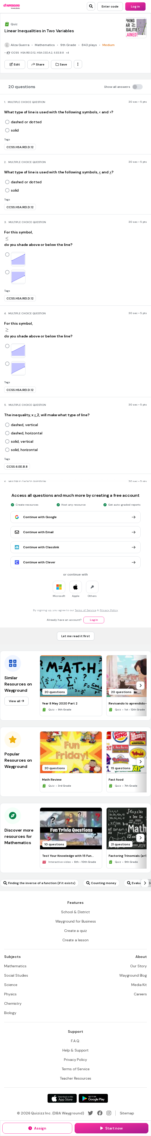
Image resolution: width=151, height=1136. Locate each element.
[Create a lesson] (75, 940)
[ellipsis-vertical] (78, 64)
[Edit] (14, 64)
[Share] (38, 64)
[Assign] (37, 1128)
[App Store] (62, 1098)
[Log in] (135, 6)
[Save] (61, 64)
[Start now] (111, 1128)
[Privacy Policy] (75, 1059)
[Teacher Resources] (75, 1078)
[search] (91, 6)
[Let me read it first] (75, 636)
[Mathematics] (15, 966)
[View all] (16, 701)
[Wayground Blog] (133, 975)
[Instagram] (109, 1113)
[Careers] (140, 994)
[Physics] (10, 994)
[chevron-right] (140, 685)
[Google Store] (93, 1098)
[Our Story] (138, 966)
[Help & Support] (75, 1050)
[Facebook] (99, 1113)
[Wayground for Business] (75, 921)
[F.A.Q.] (75, 1041)
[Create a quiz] (75, 930)
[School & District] (75, 912)
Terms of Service (85, 610)
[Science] (10, 984)
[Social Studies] (16, 975)
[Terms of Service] (76, 1069)
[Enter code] (110, 6)
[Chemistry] (13, 1003)
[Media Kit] (139, 984)
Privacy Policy (109, 610)
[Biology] (10, 1012)
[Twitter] (90, 1113)
